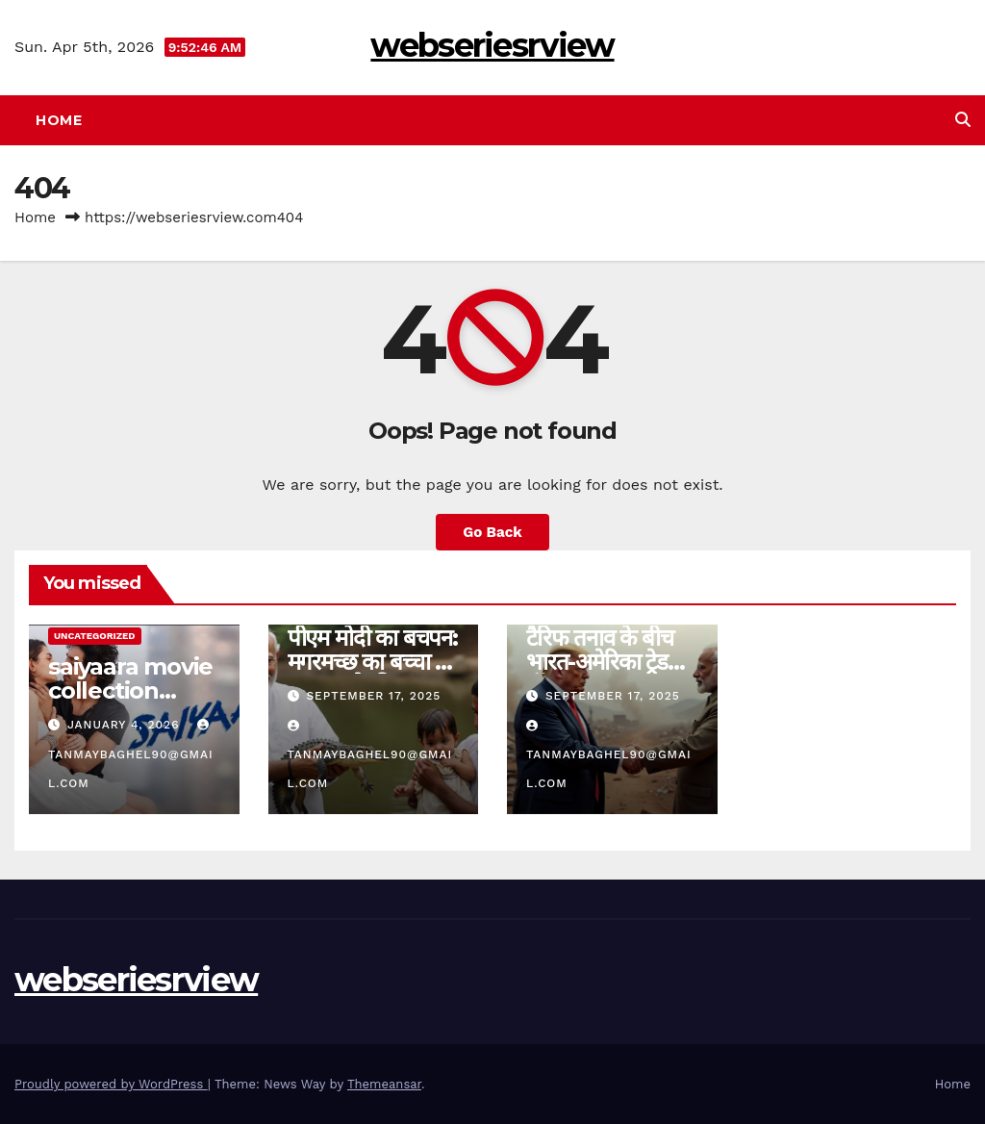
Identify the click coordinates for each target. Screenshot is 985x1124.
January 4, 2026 (125, 724)
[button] (963, 120)
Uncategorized (95, 635)
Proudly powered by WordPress (111, 1084)
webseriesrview (492, 45)
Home (59, 120)
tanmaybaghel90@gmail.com (131, 754)
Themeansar (384, 1084)
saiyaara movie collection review (130, 690)
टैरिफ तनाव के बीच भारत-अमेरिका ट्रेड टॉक (599, 662)
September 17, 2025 (373, 695)
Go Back (492, 532)
